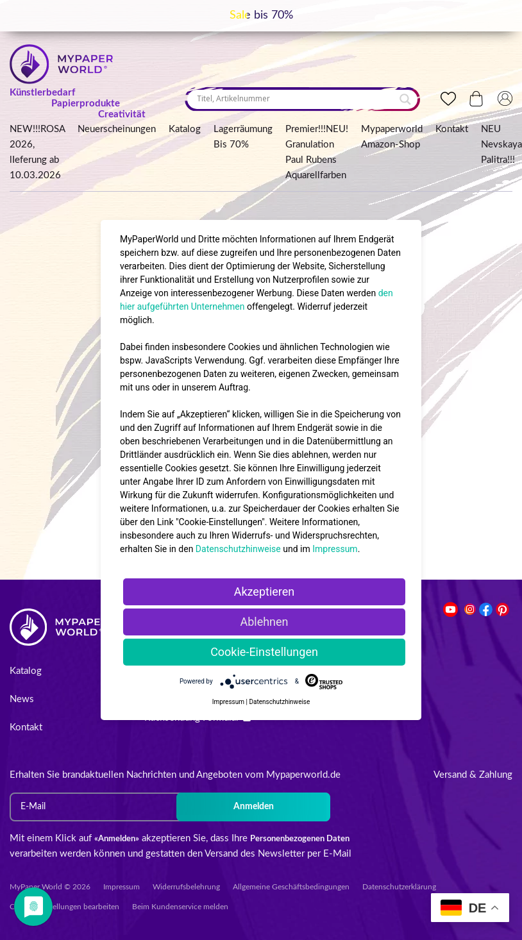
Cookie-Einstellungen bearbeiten (64, 907)
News (22, 699)
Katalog (185, 129)
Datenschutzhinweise (238, 549)
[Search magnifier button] (405, 99)
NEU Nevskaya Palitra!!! (501, 144)
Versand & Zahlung (473, 775)
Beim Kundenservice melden (180, 907)
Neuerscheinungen (117, 129)
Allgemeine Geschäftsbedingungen (291, 887)
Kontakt (451, 129)
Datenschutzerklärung (399, 887)
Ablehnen (264, 621)
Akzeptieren (264, 591)
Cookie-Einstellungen (264, 652)
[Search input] (296, 99)
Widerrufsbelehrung (186, 887)
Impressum (121, 887)
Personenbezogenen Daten (299, 839)
